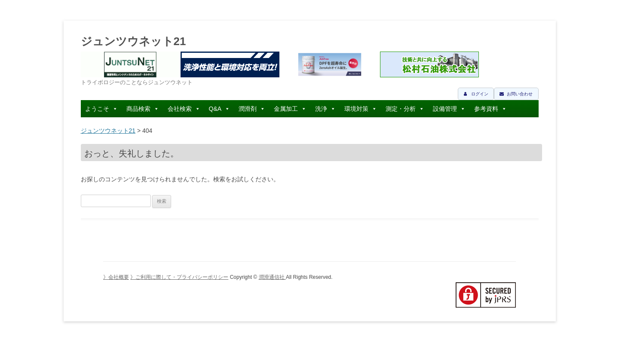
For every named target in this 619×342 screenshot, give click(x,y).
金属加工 (286, 108)
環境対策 (356, 108)
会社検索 (180, 108)
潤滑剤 (248, 108)
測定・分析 (401, 108)
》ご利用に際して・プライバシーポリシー (179, 277)
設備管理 (445, 108)
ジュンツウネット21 (133, 41)
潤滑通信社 (272, 277)
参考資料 (486, 108)
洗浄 (321, 108)
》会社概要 (116, 277)
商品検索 (138, 108)
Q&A (215, 108)
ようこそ (97, 108)
